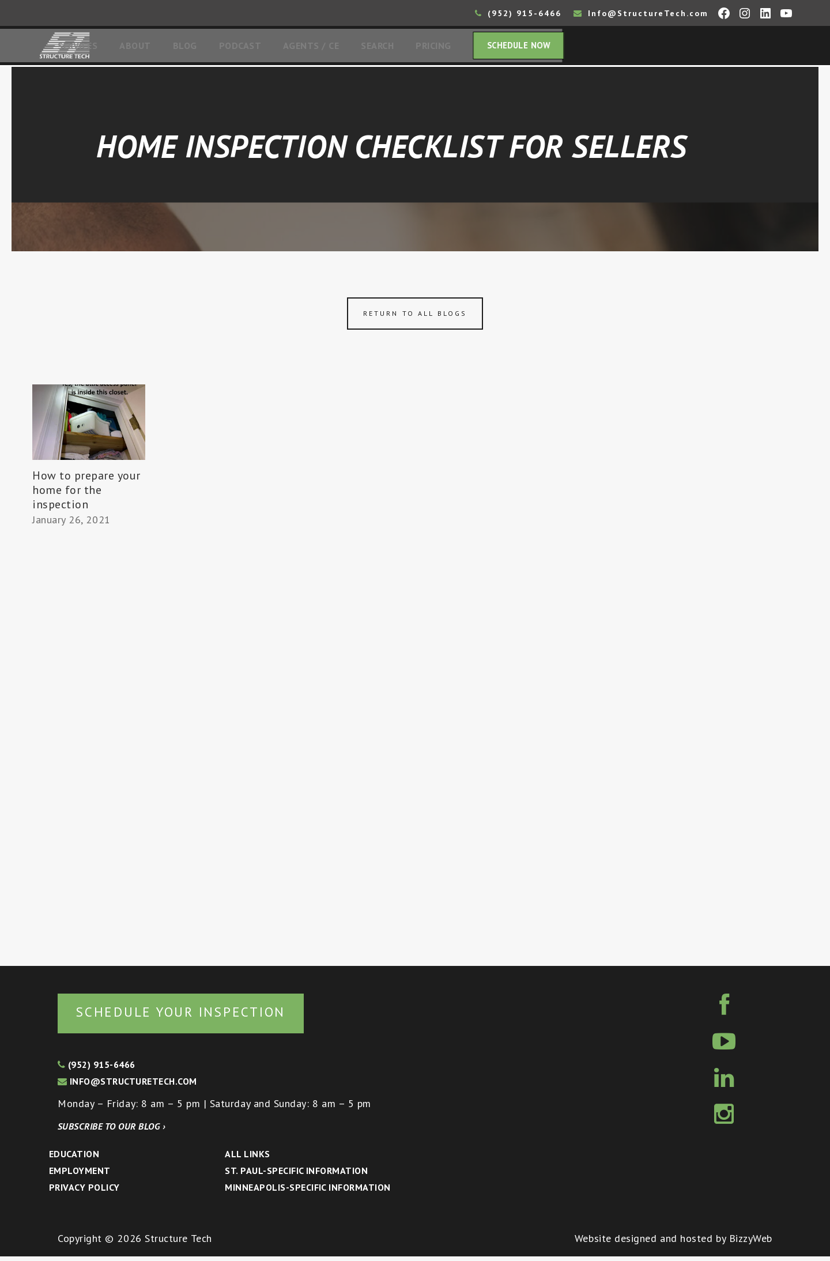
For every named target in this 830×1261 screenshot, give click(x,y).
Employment (80, 1175)
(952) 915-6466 (518, 13)
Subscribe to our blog (111, 1131)
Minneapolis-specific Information (307, 1192)
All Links (247, 1158)
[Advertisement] (88, 745)
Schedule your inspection (193, 1015)
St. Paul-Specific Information (296, 1175)
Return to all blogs (415, 316)
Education (74, 1158)
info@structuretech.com (127, 1086)
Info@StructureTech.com (641, 13)
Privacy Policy (84, 1192)
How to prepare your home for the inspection (86, 493)
